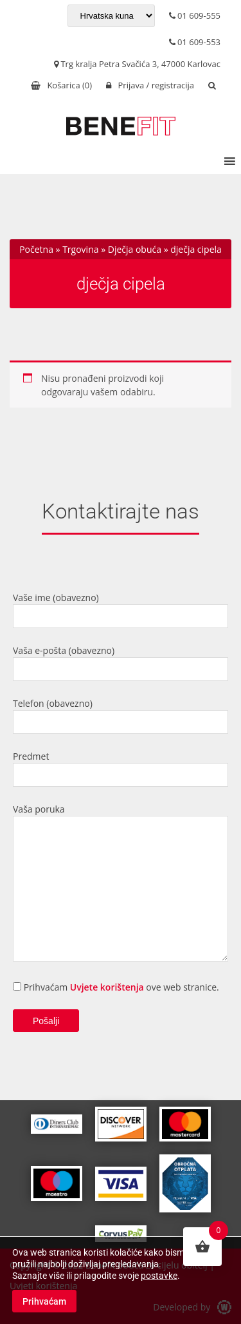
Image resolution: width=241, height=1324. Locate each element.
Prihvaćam (44, 1301)
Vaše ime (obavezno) (120, 609)
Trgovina (80, 249)
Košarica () (61, 85)
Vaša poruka (120, 884)
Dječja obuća (134, 249)
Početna (36, 249)
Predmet (120, 768)
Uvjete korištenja (107, 987)
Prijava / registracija (150, 85)
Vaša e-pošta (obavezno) (120, 662)
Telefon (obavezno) (120, 715)
